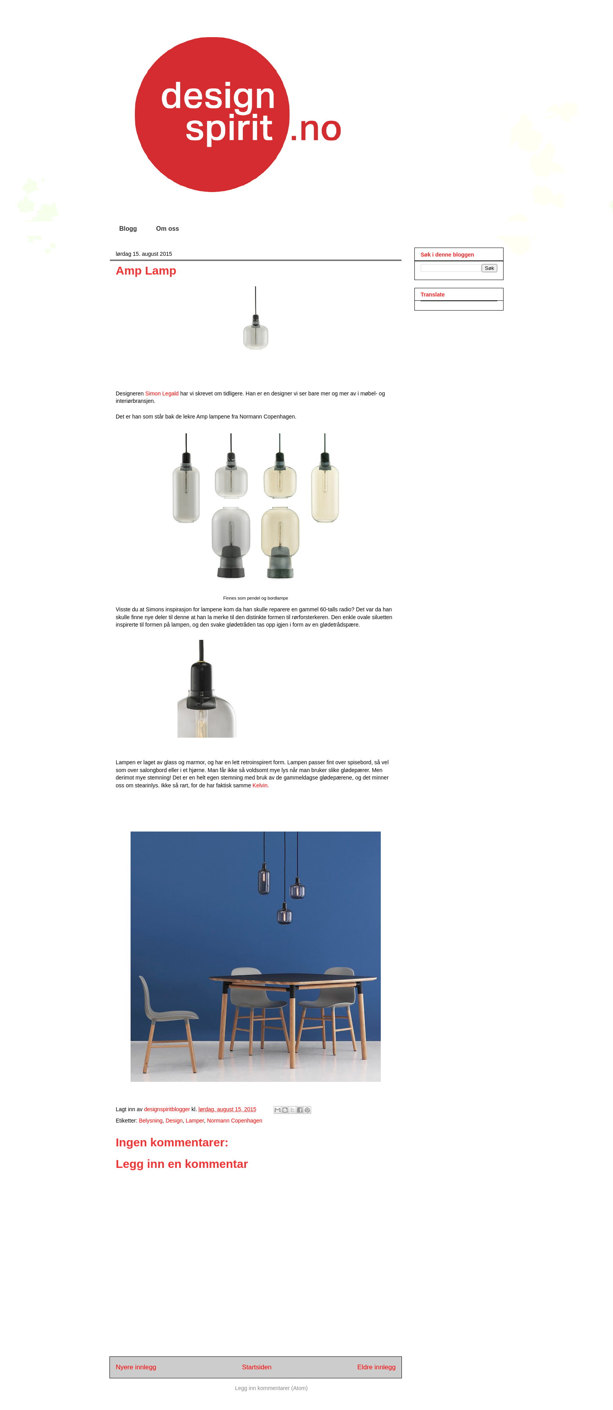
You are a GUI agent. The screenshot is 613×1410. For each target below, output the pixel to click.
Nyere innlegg (136, 1367)
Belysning (151, 1120)
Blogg (128, 228)
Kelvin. (261, 785)
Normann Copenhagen (234, 1120)
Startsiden (257, 1367)
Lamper (195, 1120)
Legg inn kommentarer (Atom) (271, 1388)
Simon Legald (161, 393)
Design (174, 1120)
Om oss (167, 228)
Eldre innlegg (376, 1367)
